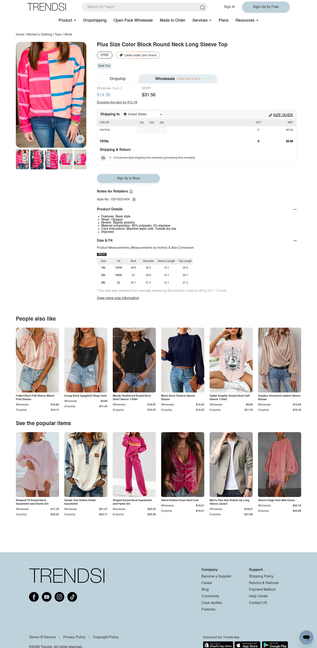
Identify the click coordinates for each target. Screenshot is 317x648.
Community (210, 596)
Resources (245, 20)
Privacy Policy (74, 637)
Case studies (211, 603)
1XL (141, 122)
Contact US (258, 603)
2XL (151, 122)
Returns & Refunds (264, 583)
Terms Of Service (42, 637)
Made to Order (172, 20)
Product (65, 20)
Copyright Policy (106, 637)
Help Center (258, 596)
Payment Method (262, 590)
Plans (224, 20)
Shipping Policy (261, 576)
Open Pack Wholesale (133, 20)
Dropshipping (95, 20)
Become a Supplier (216, 576)
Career (206, 583)
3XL (162, 122)
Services (200, 20)
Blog (205, 590)
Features (208, 609)
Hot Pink (105, 130)
